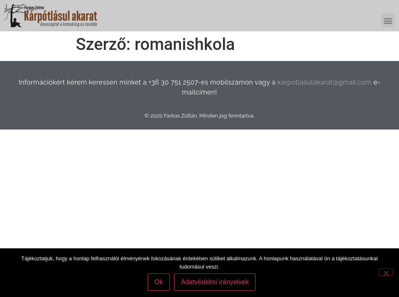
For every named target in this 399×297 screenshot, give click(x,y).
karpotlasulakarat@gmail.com (324, 82)
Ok (159, 281)
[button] (388, 20)
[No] (386, 272)
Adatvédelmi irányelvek (215, 281)
